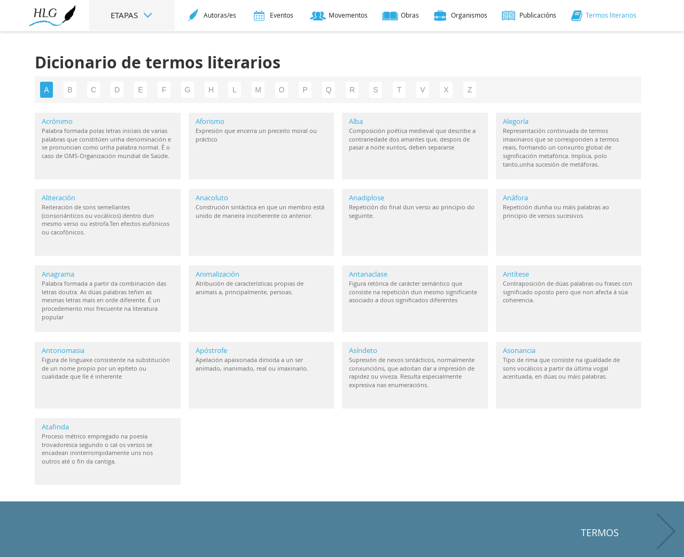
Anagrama (58, 274)
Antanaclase (368, 274)
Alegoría (515, 121)
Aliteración (58, 197)
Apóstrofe (211, 350)
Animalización (217, 274)
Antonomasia (63, 350)
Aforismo (210, 121)
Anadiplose (366, 197)
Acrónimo (57, 121)
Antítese (516, 274)
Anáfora (515, 197)
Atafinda (55, 427)
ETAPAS (132, 15)
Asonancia (519, 350)
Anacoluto (212, 197)
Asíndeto (363, 350)
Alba (356, 121)
